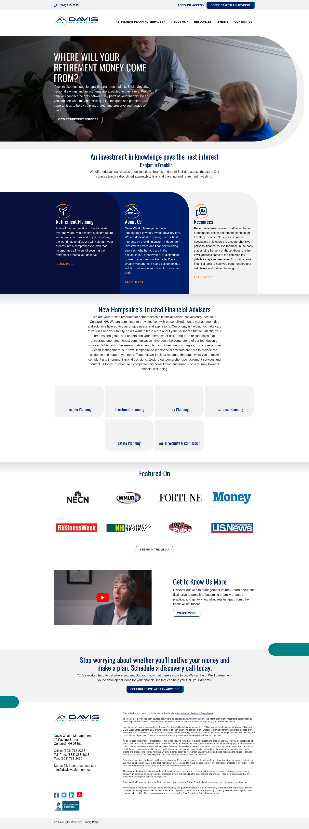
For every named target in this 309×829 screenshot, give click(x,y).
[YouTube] (79, 794)
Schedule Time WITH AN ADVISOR (154, 689)
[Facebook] (56, 795)
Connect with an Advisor (230, 5)
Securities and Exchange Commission (194, 713)
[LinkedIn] (71, 795)
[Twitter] (63, 795)
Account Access (191, 5)
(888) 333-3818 (78, 754)
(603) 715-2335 (69, 5)
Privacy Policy (91, 822)
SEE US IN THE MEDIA (154, 549)
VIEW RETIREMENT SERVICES (78, 119)
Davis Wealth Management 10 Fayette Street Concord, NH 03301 (73, 739)
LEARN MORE (65, 264)
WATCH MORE (186, 613)
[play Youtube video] (103, 597)
